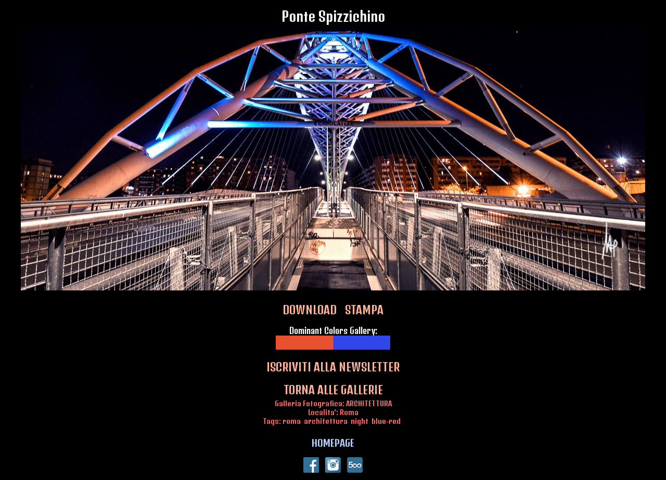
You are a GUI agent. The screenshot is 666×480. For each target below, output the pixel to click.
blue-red (386, 421)
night (359, 421)
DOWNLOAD (310, 309)
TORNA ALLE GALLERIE (333, 389)
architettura (326, 421)
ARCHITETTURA (369, 403)
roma (292, 421)
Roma (349, 412)
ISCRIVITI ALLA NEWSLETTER (333, 366)
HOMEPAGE (333, 442)
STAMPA (364, 309)
